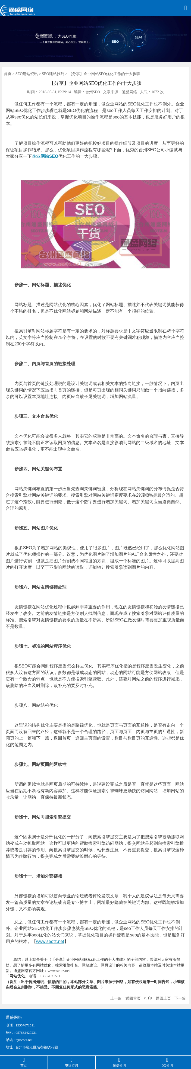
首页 (7, 74)
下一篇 (180, 998)
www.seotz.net (50, 941)
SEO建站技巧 (53, 74)
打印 (148, 998)
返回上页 (163, 998)
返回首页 (133, 998)
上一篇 (116, 998)
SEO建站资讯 (26, 74)
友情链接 (49, 587)
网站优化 (58, 304)
